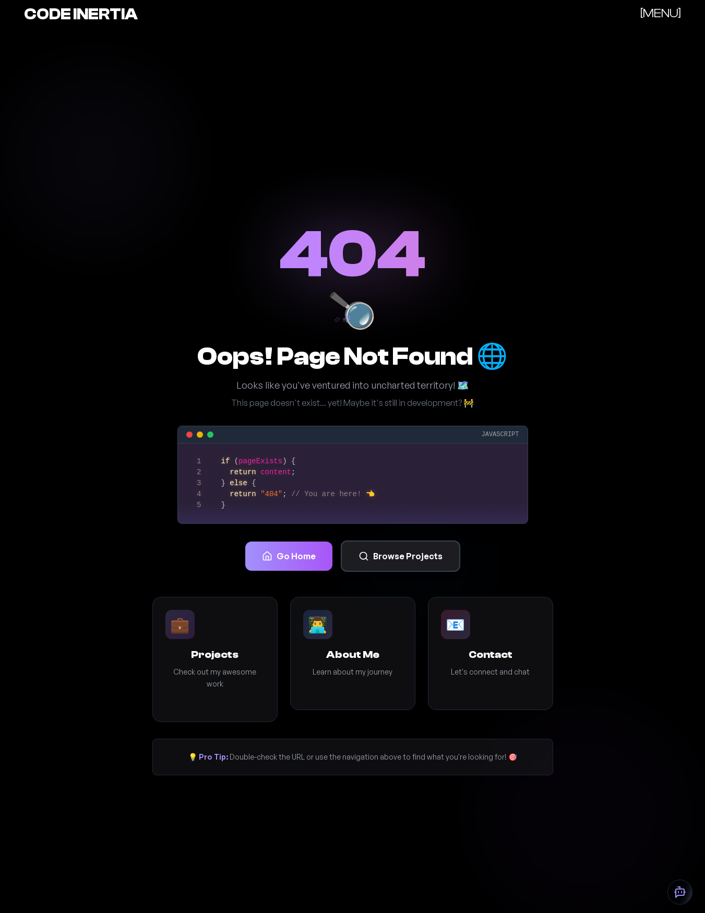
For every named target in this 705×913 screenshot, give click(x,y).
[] (661, 13)
